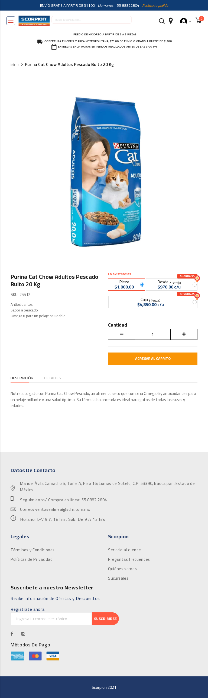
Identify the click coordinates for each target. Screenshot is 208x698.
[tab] (23, 378)
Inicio (15, 65)
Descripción (23, 378)
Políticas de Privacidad (32, 559)
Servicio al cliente (124, 550)
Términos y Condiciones (33, 550)
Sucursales (118, 578)
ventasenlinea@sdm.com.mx (62, 509)
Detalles (56, 378)
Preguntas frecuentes (129, 559)
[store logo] (34, 21)
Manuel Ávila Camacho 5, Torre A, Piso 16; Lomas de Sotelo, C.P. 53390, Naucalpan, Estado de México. (107, 486)
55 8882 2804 (94, 500)
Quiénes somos (122, 569)
